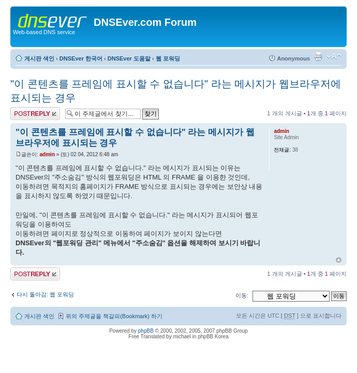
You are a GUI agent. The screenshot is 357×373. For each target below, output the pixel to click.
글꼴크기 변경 (333, 56)
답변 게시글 (35, 113)
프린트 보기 (318, 56)
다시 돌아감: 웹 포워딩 (45, 294)
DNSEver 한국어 (81, 58)
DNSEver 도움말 (129, 58)
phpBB (146, 331)
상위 (338, 260)
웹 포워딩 (168, 58)
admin (47, 154)
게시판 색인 (39, 58)
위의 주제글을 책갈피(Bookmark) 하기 (114, 316)
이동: (241, 295)
